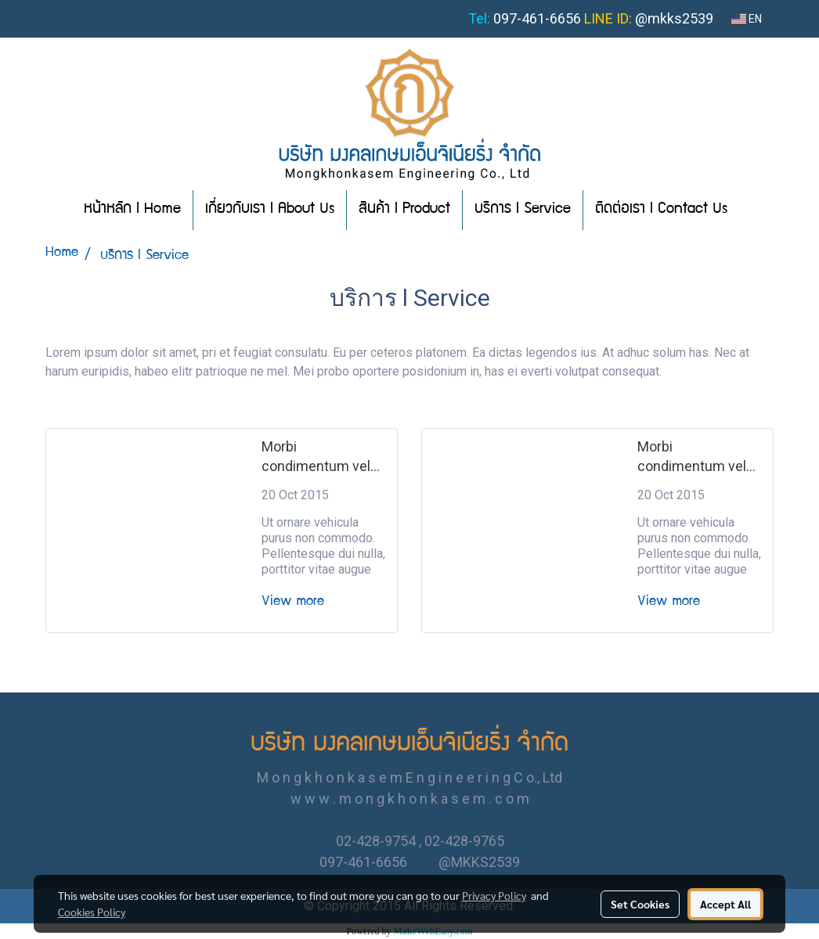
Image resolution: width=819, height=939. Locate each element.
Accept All (725, 904)
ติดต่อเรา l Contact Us (661, 209)
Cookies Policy (91, 912)
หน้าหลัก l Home (132, 209)
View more (296, 602)
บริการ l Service (522, 209)
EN (746, 19)
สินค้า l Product (404, 209)
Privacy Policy (494, 895)
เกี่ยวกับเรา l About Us (269, 209)
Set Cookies (640, 904)
